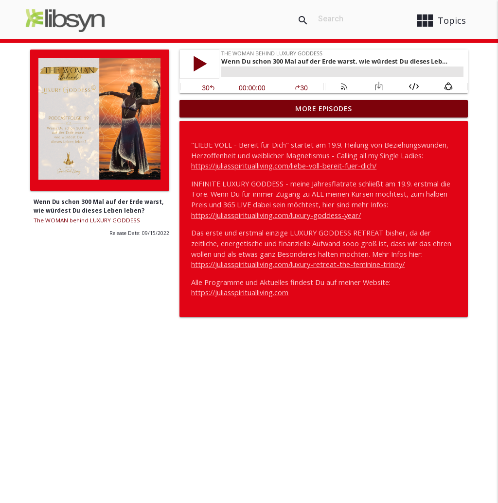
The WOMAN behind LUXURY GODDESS (87, 220)
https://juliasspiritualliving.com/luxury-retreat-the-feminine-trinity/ (298, 264)
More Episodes (323, 108)
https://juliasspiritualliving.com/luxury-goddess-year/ (276, 215)
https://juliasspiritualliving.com (239, 292)
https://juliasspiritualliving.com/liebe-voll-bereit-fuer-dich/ (283, 165)
